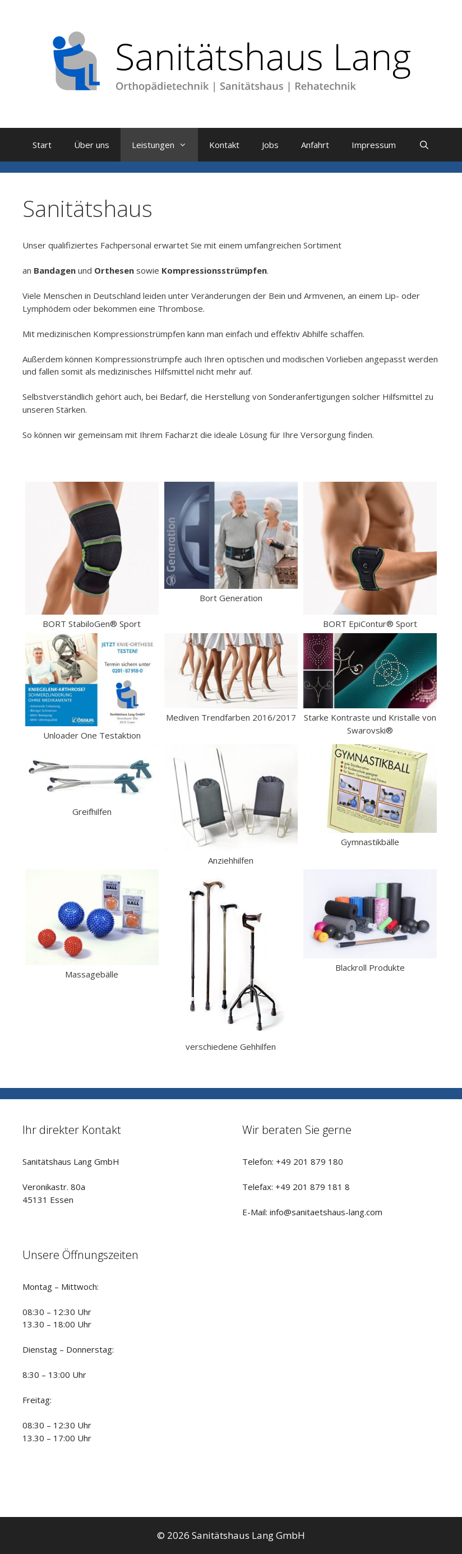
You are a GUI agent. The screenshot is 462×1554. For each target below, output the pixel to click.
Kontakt (224, 144)
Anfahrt (315, 144)
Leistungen (165, 145)
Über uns (91, 144)
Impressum (374, 144)
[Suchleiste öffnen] (423, 145)
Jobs (270, 144)
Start (42, 144)
